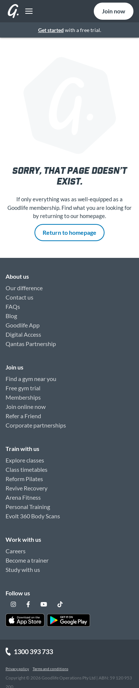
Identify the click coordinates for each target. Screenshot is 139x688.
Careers (16, 550)
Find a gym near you (31, 378)
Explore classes (25, 460)
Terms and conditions (50, 668)
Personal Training (28, 506)
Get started (51, 30)
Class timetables (26, 469)
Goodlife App (23, 325)
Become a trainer (27, 560)
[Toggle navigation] (26, 11)
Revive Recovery (26, 488)
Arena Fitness (23, 497)
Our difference (24, 287)
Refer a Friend (23, 415)
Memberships (23, 397)
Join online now (26, 406)
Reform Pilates (24, 478)
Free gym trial (23, 387)
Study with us (23, 569)
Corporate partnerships (36, 425)
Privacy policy (17, 668)
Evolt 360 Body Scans (33, 515)
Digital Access (23, 334)
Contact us (19, 297)
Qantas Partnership (31, 343)
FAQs (13, 306)
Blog (11, 315)
